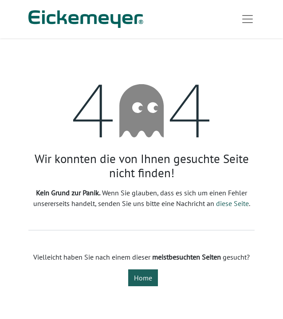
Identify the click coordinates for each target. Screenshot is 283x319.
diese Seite (232, 203)
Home (143, 277)
